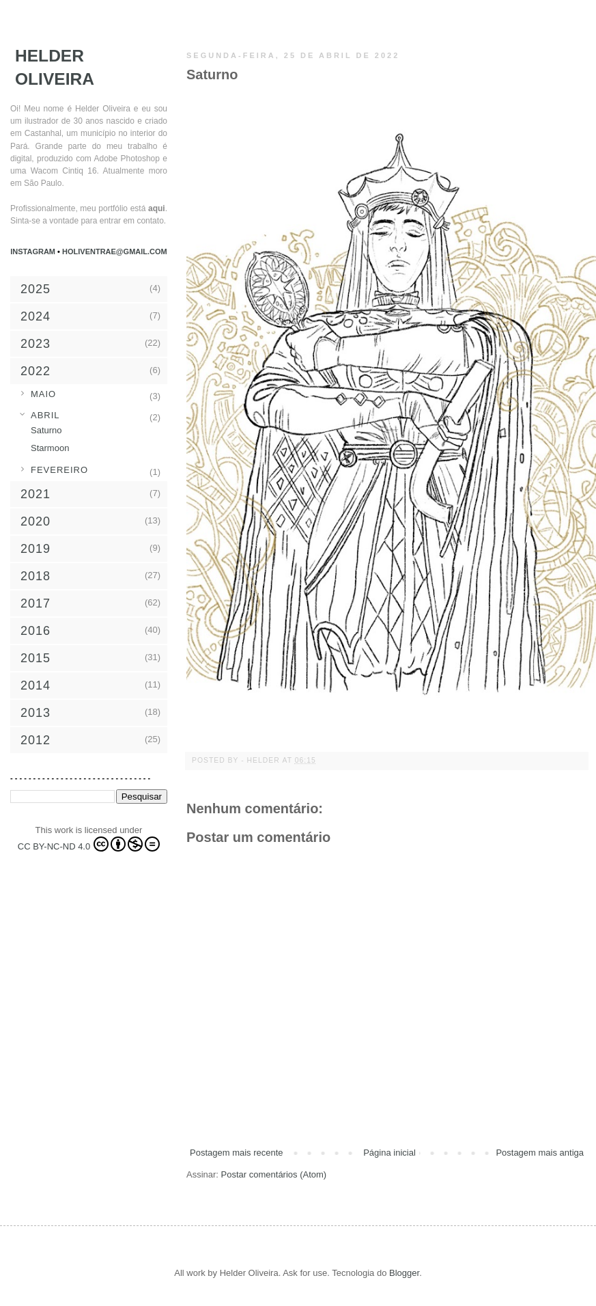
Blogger (404, 1273)
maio (43, 394)
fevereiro (59, 470)
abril (45, 415)
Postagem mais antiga (540, 1152)
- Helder (261, 760)
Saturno (46, 430)
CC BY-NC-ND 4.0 (89, 844)
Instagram (33, 251)
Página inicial (389, 1152)
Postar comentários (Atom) (274, 1174)
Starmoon (50, 448)
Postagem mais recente (236, 1152)
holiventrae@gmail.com (114, 251)
